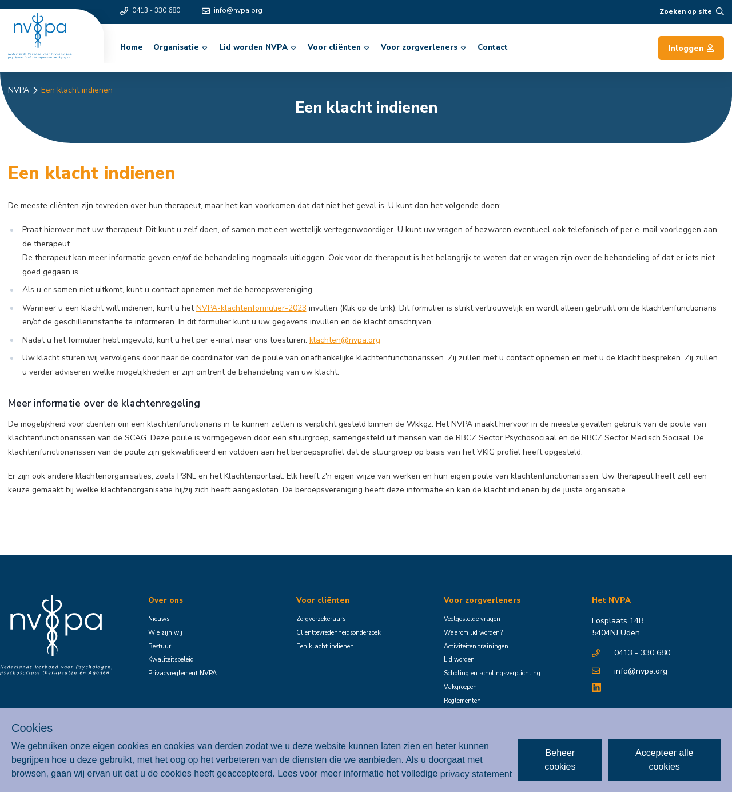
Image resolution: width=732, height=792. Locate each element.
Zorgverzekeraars (320, 619)
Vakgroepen (460, 687)
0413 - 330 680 (150, 10)
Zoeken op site (691, 11)
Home (131, 47)
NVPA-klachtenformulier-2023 (251, 308)
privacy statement (476, 773)
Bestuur (159, 646)
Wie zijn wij (165, 632)
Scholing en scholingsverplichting (492, 673)
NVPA (18, 90)
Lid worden (459, 659)
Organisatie (181, 47)
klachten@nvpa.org (344, 340)
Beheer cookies (559, 759)
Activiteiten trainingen (476, 646)
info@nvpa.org (232, 10)
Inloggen (691, 48)
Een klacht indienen (77, 90)
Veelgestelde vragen (472, 619)
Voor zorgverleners (424, 47)
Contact (493, 47)
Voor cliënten (339, 47)
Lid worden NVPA (258, 47)
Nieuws (158, 619)
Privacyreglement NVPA (182, 673)
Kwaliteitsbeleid (171, 659)
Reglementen (462, 701)
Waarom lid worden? (473, 632)
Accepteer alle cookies (664, 759)
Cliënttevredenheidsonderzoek (338, 632)
